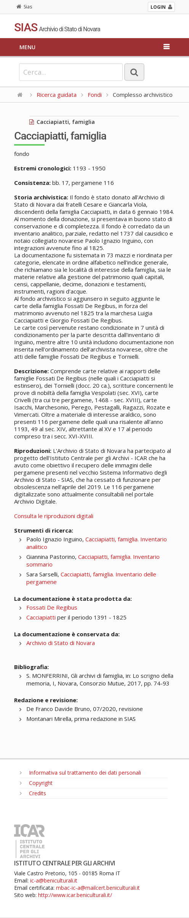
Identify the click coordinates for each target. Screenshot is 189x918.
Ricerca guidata (57, 94)
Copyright (36, 782)
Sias (24, 6)
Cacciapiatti (41, 617)
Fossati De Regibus (51, 607)
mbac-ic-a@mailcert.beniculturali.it (98, 887)
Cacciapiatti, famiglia (62, 121)
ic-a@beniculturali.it (53, 880)
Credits (33, 793)
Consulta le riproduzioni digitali (53, 516)
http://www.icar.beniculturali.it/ (75, 895)
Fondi (95, 94)
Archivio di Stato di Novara (60, 643)
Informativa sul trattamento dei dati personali (80, 772)
